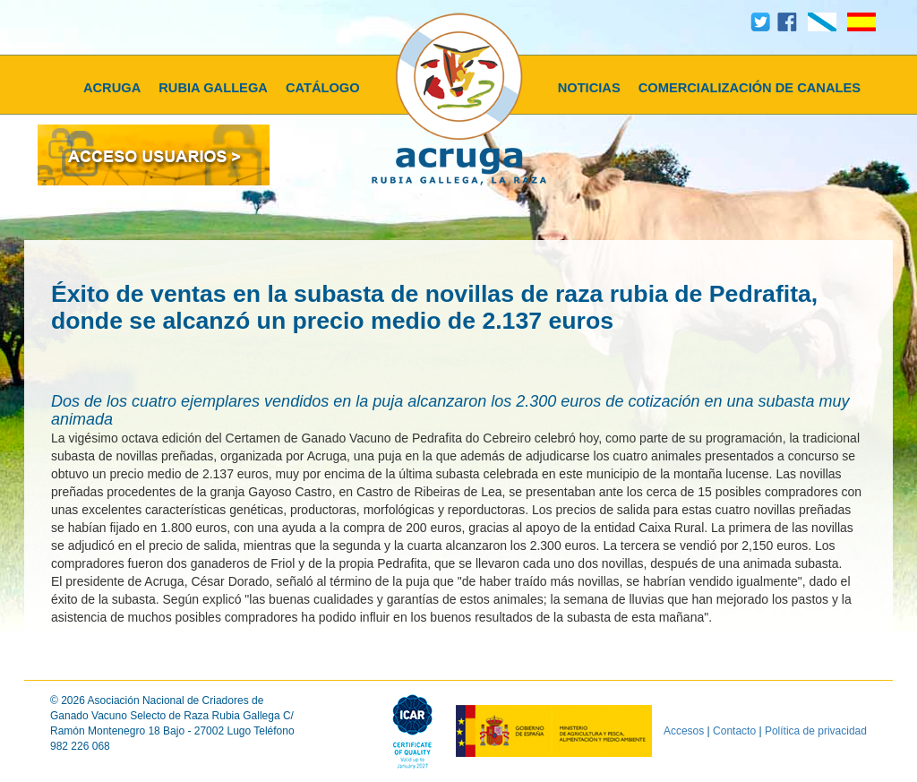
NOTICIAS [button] (589, 88)
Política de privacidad (816, 730)
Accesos (684, 730)
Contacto (734, 730)
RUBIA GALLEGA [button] (213, 88)
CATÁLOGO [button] (323, 88)
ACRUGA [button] (112, 88)
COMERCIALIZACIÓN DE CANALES (749, 88)
